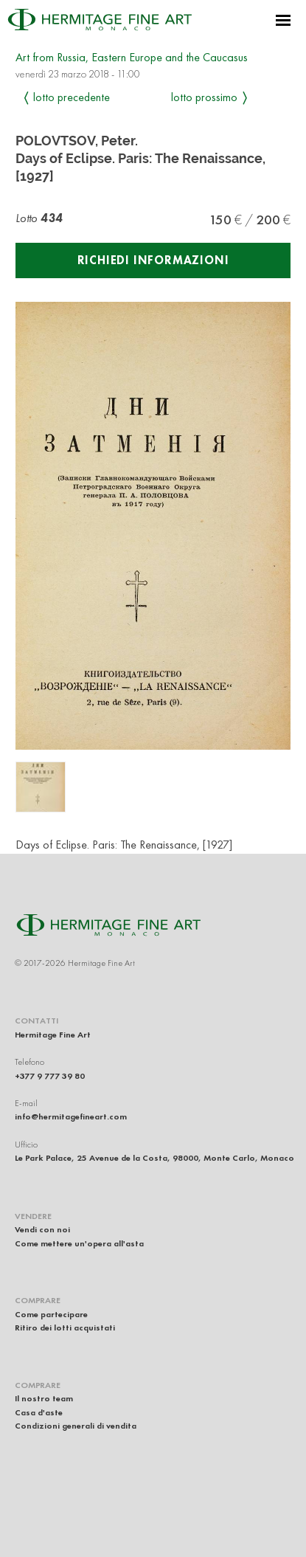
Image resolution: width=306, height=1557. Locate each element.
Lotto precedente (71, 97)
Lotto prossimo (204, 97)
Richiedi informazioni (153, 260)
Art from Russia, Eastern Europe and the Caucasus (131, 57)
